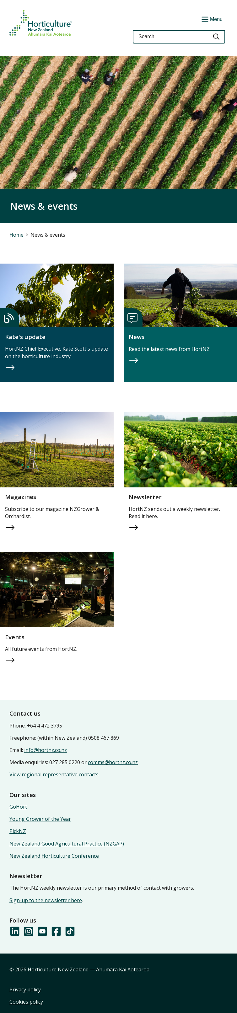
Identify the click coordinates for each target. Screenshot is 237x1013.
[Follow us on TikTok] (70, 932)
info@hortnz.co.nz (45, 750)
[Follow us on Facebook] (56, 932)
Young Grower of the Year (40, 818)
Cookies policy (26, 1001)
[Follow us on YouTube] (42, 932)
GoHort (18, 806)
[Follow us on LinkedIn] (14, 932)
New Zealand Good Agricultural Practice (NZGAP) (66, 843)
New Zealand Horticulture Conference (54, 855)
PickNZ (17, 831)
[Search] (216, 37)
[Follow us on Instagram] (28, 932)
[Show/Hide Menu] (211, 19)
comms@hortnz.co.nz (113, 762)
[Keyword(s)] (170, 37)
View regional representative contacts (54, 774)
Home (16, 234)
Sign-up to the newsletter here (45, 900)
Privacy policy (25, 989)
